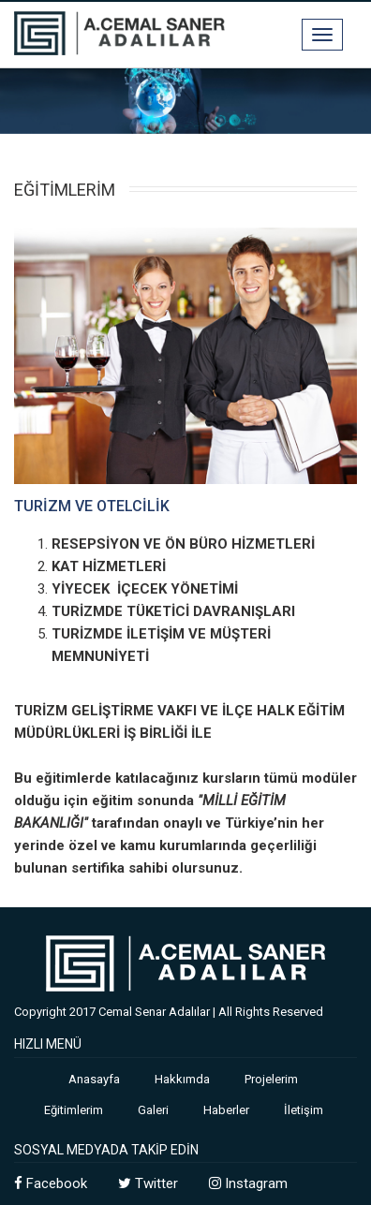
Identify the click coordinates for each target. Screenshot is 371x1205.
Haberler (226, 1110)
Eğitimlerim (73, 1110)
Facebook (50, 1183)
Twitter (148, 1183)
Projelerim (271, 1079)
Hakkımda (182, 1079)
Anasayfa (94, 1079)
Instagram (248, 1183)
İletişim (303, 1110)
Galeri (153, 1110)
